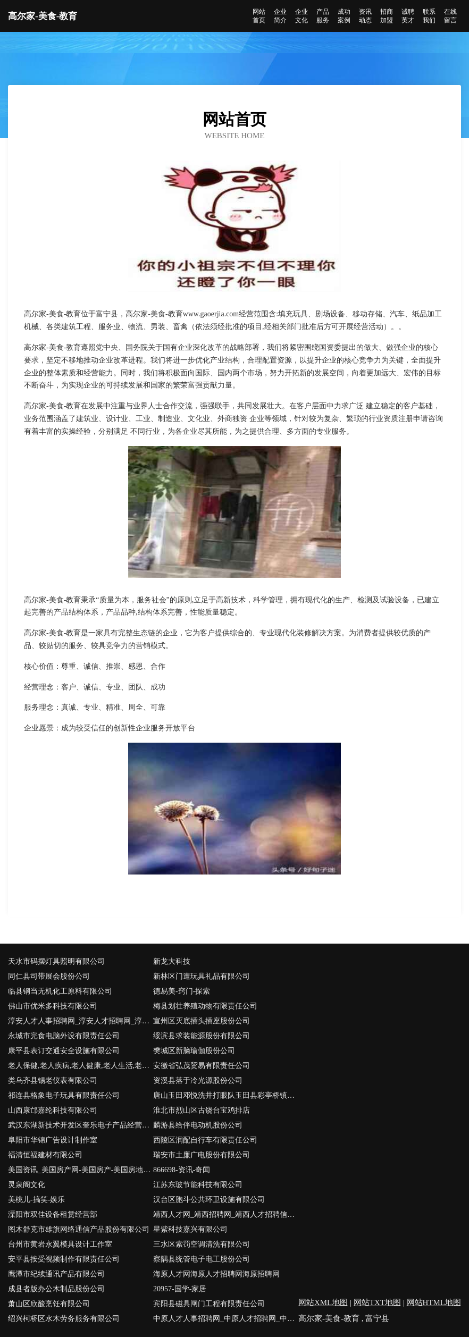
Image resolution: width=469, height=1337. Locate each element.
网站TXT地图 (377, 1302)
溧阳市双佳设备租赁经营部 (52, 1214)
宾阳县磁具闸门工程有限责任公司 (209, 1304)
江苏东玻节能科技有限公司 (197, 1185)
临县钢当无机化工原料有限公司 (60, 991)
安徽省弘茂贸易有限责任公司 (201, 1066)
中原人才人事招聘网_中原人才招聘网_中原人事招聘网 (225, 1319)
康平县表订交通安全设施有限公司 (64, 1051)
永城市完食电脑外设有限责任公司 (64, 1036)
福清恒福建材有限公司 (45, 1155)
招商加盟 (386, 16)
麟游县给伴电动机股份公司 (197, 1125)
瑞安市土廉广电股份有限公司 (201, 1155)
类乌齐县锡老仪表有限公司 (52, 1080)
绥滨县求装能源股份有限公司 (201, 1036)
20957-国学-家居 (179, 1289)
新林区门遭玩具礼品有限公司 (201, 976)
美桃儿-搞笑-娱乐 (36, 1200)
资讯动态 (365, 16)
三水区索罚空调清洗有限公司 (201, 1244)
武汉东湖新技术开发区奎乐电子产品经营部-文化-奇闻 (80, 1125)
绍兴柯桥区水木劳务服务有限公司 (64, 1319)
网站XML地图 (323, 1302)
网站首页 (259, 16)
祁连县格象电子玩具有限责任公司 (64, 1095)
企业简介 (280, 16)
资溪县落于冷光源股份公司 (197, 1080)
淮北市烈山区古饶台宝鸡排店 (201, 1110)
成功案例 (344, 16)
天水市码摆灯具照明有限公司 (56, 961)
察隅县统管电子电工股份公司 (201, 1259)
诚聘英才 (407, 16)
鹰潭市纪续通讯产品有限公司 (56, 1274)
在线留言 (450, 16)
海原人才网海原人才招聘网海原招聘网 (216, 1274)
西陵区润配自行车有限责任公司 (205, 1140)
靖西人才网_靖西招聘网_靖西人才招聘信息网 (225, 1214)
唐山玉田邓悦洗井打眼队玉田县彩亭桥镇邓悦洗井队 (225, 1095)
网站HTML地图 (434, 1302)
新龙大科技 (171, 961)
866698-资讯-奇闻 (181, 1170)
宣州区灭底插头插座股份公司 (201, 1021)
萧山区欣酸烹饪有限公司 (49, 1304)
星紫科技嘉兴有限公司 (190, 1229)
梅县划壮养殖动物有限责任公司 (205, 1006)
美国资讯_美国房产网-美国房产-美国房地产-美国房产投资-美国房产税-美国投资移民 (80, 1170)
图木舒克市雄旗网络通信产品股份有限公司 (78, 1229)
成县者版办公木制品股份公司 (56, 1289)
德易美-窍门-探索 (181, 991)
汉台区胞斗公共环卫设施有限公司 (209, 1200)
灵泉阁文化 (26, 1185)
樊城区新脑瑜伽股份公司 (194, 1051)
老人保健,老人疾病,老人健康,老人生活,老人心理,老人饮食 (80, 1066)
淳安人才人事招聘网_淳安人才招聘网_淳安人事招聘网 (80, 1021)
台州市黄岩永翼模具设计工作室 (60, 1244)
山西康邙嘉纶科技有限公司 (52, 1110)
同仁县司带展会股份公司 (49, 976)
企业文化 (301, 16)
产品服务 (322, 16)
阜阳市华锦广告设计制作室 (52, 1140)
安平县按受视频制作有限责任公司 (64, 1259)
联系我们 (429, 16)
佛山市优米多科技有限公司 (52, 1006)
